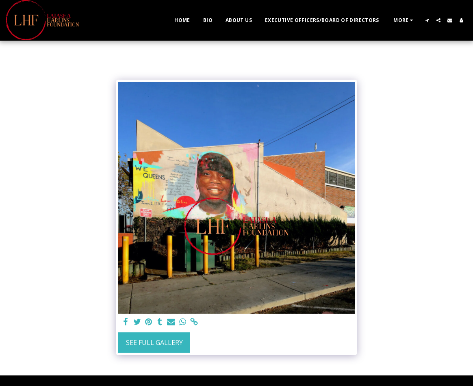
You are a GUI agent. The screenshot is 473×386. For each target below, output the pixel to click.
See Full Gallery (154, 342)
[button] (427, 20)
